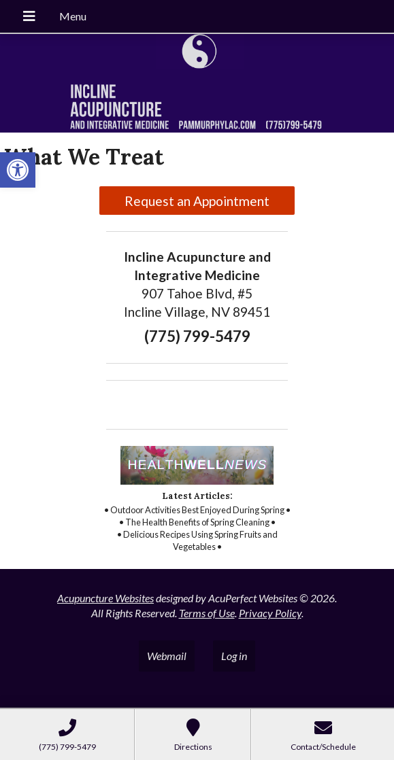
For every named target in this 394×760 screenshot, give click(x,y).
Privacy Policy (270, 612)
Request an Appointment (197, 201)
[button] (17, 170)
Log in (234, 655)
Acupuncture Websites (105, 597)
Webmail (166, 655)
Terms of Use (207, 612)
